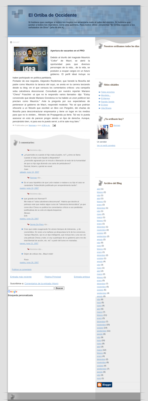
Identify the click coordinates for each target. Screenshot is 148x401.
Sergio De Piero (37, 224)
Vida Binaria (106, 108)
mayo (99, 214)
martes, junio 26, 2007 (29, 262)
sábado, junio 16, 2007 (29, 172)
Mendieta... (106, 95)
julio (98, 195)
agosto (100, 239)
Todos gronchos (108, 92)
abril (99, 189)
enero (99, 205)
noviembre (101, 230)
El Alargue (105, 98)
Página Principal (53, 276)
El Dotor (104, 105)
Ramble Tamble (107, 102)
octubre (100, 233)
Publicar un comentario (22, 269)
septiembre (101, 236)
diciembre (101, 208)
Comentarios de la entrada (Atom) (41, 283)
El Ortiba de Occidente (52, 15)
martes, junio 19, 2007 (29, 188)
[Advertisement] (112, 162)
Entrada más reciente (21, 276)
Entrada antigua (82, 276)
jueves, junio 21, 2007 (29, 243)
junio (99, 246)
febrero (100, 192)
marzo (99, 217)
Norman (33, 178)
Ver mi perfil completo (106, 145)
